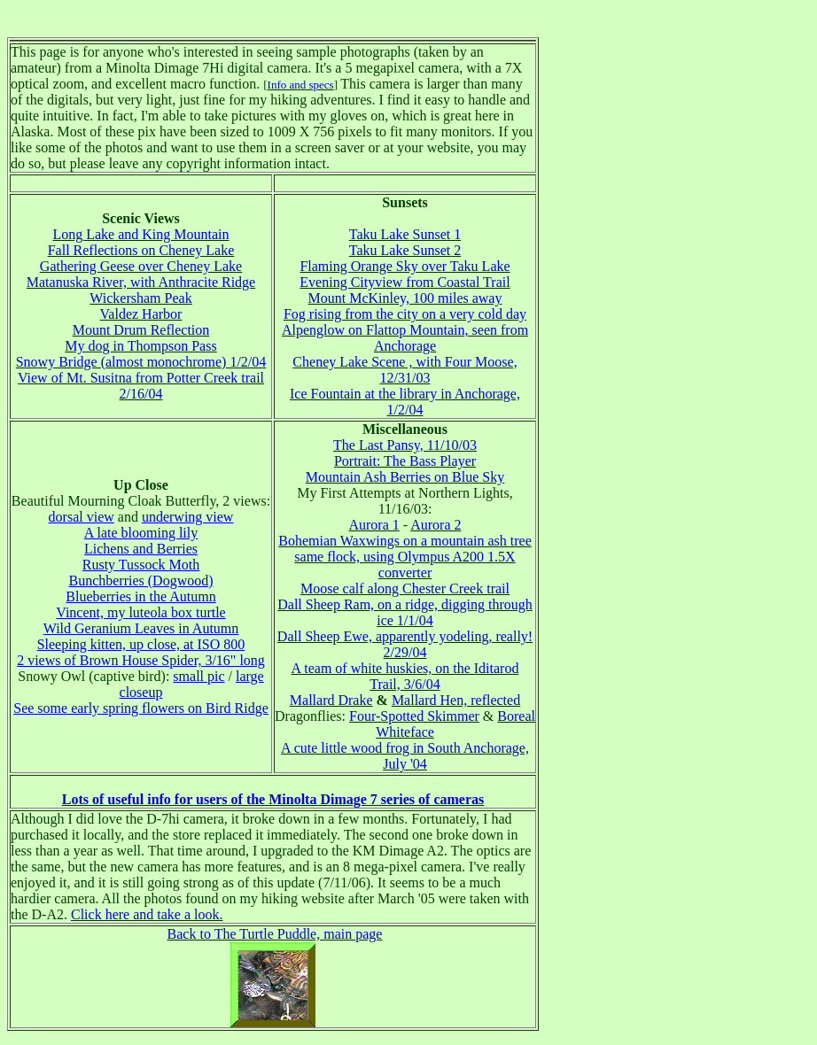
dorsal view (81, 516)
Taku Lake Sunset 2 (405, 250)
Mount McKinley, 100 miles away (405, 298)
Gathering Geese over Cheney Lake (141, 266)
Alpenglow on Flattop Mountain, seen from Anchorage (405, 337)
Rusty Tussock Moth (141, 564)
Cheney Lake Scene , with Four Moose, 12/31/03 (404, 369)
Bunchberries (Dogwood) (140, 580)
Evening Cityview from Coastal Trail (405, 282)
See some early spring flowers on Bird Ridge (140, 708)
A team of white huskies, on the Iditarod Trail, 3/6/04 (405, 676)
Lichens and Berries (141, 548)
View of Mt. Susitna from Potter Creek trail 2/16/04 (141, 385)
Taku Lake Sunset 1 (405, 234)
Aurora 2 (435, 524)
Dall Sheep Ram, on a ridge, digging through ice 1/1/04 (405, 612)
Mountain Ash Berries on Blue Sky (405, 476)
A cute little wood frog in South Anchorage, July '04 (405, 755)
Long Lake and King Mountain (140, 234)
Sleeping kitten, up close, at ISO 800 (141, 644)
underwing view (188, 516)
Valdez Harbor (141, 313)
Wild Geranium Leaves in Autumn (141, 628)
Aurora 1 (373, 524)
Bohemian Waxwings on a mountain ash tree (404, 540)
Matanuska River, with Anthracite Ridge (141, 282)
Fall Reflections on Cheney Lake (141, 250)
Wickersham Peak (140, 298)
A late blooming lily (141, 532)
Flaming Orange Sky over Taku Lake (405, 266)
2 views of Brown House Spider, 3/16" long (141, 660)
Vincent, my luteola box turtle (140, 612)
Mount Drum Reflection (141, 329)
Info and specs (301, 84)
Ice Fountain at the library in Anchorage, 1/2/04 (405, 401)
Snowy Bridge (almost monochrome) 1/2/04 (141, 361)
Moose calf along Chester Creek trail (405, 588)
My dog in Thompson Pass (140, 345)
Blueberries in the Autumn (140, 596)
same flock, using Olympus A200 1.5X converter (404, 564)
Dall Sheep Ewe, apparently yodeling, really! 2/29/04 (405, 644)
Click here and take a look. (147, 914)
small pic (198, 676)
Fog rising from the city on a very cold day (405, 313)
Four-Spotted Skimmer (414, 716)
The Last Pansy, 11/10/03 (405, 445)
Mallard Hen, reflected (456, 700)
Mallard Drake (331, 700)
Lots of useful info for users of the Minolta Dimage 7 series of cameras (273, 799)
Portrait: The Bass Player (405, 460)
